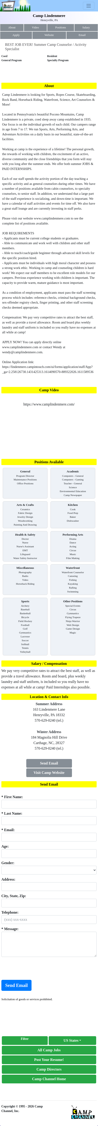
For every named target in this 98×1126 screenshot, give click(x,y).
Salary (86, 27)
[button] (72, 1040)
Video (35, 27)
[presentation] (36, 968)
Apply (16, 35)
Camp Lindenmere (49, 15)
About (12, 27)
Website (49, 35)
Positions (60, 27)
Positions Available (49, 462)
